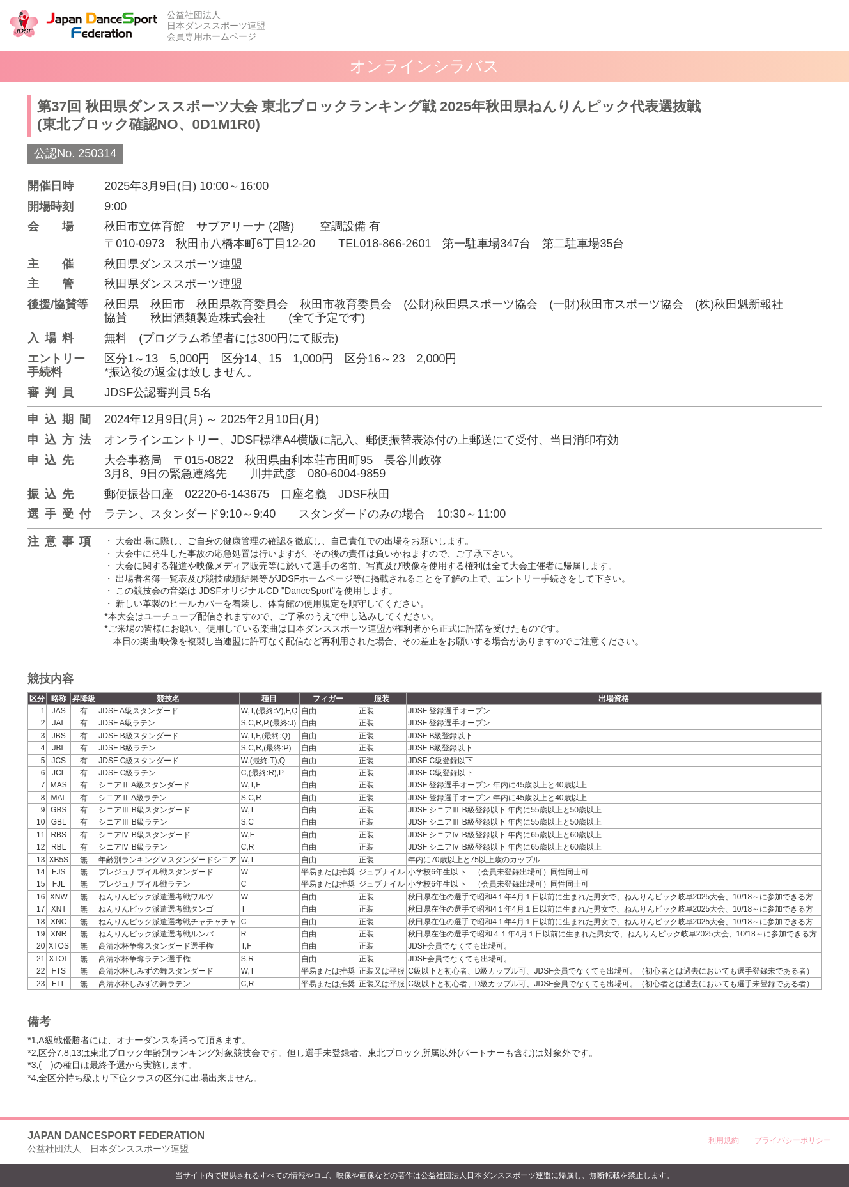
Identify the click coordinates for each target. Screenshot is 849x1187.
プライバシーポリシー (792, 1140)
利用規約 (723, 1140)
